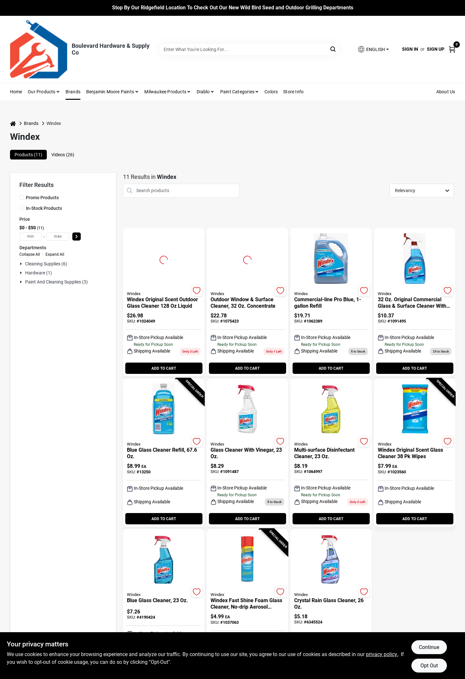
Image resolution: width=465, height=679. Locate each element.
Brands (73, 91)
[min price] (30, 236)
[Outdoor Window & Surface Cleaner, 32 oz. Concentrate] (247, 302)
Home (16, 91)
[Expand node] (21, 263)
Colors (271, 91)
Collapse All (29, 254)
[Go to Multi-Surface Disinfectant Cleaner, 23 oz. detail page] (330, 409)
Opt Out (429, 666)
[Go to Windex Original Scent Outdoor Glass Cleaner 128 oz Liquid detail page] (164, 259)
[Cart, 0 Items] (452, 49)
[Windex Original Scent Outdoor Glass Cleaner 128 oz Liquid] (164, 302)
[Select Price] (76, 236)
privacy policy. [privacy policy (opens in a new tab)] (382, 654)
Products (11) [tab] (28, 154)
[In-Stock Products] (21, 208)
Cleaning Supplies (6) (46, 263)
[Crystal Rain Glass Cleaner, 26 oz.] (331, 603)
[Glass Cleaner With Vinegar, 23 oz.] (247, 453)
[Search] (333, 49)
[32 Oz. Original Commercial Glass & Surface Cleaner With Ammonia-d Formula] (414, 302)
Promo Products (42, 197)
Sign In (410, 49)
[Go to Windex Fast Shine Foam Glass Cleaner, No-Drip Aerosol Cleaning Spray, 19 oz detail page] (247, 560)
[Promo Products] (21, 197)
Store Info (293, 91)
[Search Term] (249, 49)
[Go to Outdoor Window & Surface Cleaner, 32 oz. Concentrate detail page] (247, 259)
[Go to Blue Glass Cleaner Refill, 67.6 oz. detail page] (163, 409)
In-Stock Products (44, 208)
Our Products (41, 91)
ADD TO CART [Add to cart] (163, 368)
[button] (373, 49)
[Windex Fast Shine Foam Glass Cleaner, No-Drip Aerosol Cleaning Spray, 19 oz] (247, 603)
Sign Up (435, 49)
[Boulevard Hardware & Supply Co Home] (38, 49)
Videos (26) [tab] (62, 154)
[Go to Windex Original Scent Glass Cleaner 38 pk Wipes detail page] (414, 409)
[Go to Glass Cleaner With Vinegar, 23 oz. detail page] (247, 409)
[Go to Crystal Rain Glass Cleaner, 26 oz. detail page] (330, 560)
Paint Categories (237, 91)
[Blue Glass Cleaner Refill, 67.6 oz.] (164, 453)
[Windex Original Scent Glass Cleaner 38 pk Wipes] (414, 453)
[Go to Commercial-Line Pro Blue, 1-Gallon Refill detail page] (330, 259)
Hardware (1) (38, 272)
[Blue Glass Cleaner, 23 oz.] (164, 600)
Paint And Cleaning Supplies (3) (56, 281)
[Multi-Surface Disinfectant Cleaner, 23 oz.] (331, 453)
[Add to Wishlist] (196, 290)
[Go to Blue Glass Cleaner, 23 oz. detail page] (163, 560)
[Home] (13, 123)
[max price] (57, 236)
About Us (445, 91)
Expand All (55, 254)
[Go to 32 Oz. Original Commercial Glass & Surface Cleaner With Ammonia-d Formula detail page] (414, 259)
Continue (429, 647)
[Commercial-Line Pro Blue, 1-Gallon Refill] (331, 302)
